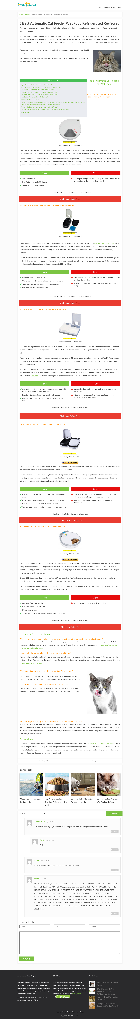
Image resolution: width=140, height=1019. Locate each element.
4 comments (113, 813)
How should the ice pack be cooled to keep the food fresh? (40, 104)
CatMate (34, 376)
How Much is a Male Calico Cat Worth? (107, 998)
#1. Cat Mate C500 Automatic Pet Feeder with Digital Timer (41, 87)
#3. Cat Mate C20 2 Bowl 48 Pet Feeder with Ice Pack (39, 92)
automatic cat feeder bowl (104, 243)
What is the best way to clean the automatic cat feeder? (39, 107)
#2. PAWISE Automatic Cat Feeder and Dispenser (37, 90)
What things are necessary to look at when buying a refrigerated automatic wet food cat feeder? (53, 102)
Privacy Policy (66, 1012)
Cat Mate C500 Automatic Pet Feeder (101, 743)
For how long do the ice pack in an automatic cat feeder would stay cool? (45, 109)
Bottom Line (25, 112)
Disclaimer (75, 1012)
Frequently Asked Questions (31, 100)
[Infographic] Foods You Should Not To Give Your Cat (108, 1005)
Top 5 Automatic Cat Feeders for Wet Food (36, 85)
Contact (58, 1012)
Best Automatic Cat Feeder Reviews (107, 983)
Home (100, 7)
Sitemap (82, 1012)
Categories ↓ (96, 761)
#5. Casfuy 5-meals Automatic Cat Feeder (35, 97)
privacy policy (76, 993)
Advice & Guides (109, 7)
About (119, 7)
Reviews (27, 14)
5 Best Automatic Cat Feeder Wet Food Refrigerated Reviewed (50, 14)
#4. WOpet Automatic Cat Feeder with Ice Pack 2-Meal (39, 94)
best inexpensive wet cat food (31, 663)
